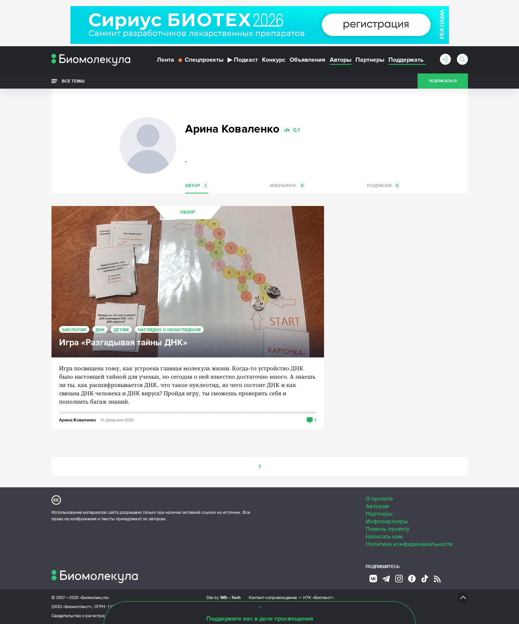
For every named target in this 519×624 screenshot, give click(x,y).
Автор (196, 185)
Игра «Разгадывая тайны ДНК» (123, 343)
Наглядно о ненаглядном (169, 329)
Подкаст (243, 60)
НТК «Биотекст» (318, 597)
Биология (74, 329)
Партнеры (369, 60)
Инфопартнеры (387, 521)
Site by (223, 597)
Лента (165, 60)
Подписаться (443, 81)
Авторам (377, 506)
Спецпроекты (200, 60)
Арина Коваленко (77, 419)
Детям (121, 329)
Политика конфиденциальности (409, 544)
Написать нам (384, 536)
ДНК (99, 329)
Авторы (340, 60)
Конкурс (273, 60)
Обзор (187, 212)
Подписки (383, 185)
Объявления (307, 60)
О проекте (379, 498)
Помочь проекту (388, 529)
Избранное (287, 185)
